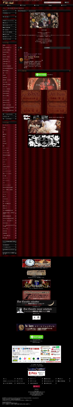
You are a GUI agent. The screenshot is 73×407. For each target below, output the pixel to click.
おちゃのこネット (34, 406)
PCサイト (37, 386)
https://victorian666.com (15, 399)
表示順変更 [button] (47, 47)
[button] (44, 71)
